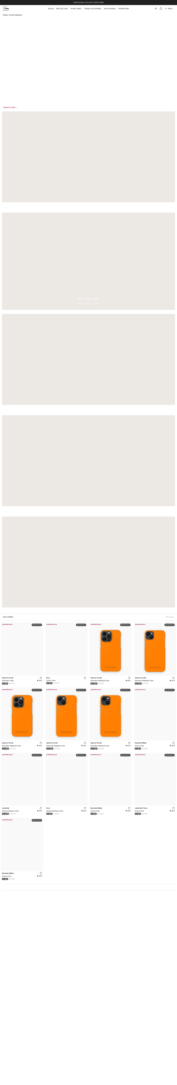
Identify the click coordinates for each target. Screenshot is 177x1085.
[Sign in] (155, 8)
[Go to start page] (6, 9)
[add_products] (40, 678)
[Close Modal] (28, 112)
